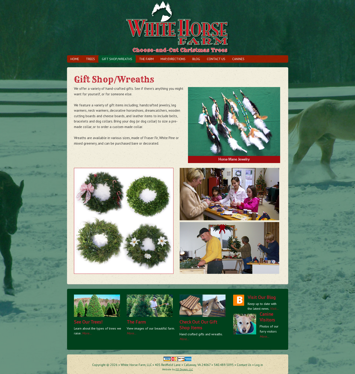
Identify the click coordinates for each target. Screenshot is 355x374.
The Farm (146, 59)
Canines (238, 59)
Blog (196, 59)
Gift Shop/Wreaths (117, 59)
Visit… (274, 309)
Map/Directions (173, 59)
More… (87, 333)
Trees (90, 59)
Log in (259, 365)
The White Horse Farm (177, 27)
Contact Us (216, 59)
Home (74, 59)
